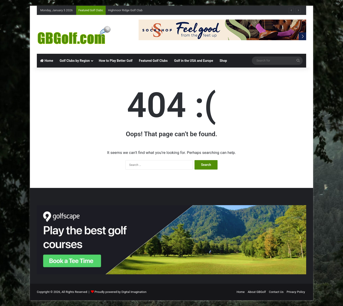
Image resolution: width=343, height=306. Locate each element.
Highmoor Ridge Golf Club (125, 10)
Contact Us (276, 292)
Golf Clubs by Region (75, 60)
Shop (223, 60)
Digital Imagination (133, 292)
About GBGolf (257, 292)
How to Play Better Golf (115, 60)
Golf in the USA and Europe (193, 60)
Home (46, 60)
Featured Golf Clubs (153, 60)
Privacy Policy (296, 292)
